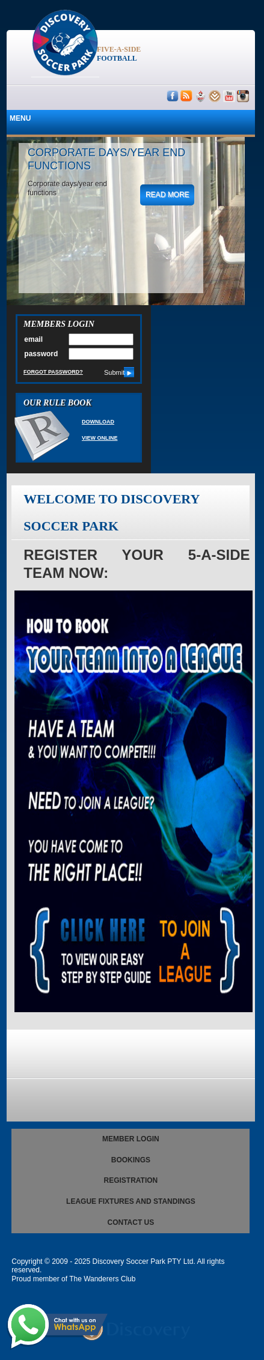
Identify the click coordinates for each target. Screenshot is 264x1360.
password (41, 354)
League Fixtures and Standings (130, 1201)
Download (98, 422)
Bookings (130, 1160)
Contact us (131, 1222)
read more (167, 194)
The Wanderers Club (102, 1279)
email (33, 339)
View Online (100, 438)
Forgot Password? (53, 372)
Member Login (130, 1139)
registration (131, 1180)
